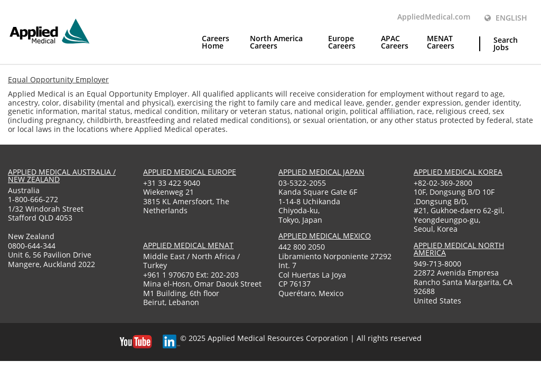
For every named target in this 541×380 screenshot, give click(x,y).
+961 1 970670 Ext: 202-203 (191, 275)
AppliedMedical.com (433, 17)
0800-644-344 (31, 246)
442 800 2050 (301, 247)
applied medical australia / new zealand (62, 175)
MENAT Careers (440, 43)
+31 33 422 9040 (171, 183)
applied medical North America (459, 249)
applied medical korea (458, 172)
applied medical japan (321, 172)
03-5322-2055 (302, 183)
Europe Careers (342, 43)
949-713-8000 (437, 264)
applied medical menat (188, 245)
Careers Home (215, 43)
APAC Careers (394, 43)
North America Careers (276, 43)
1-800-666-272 (33, 199)
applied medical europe (189, 172)
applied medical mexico (324, 236)
